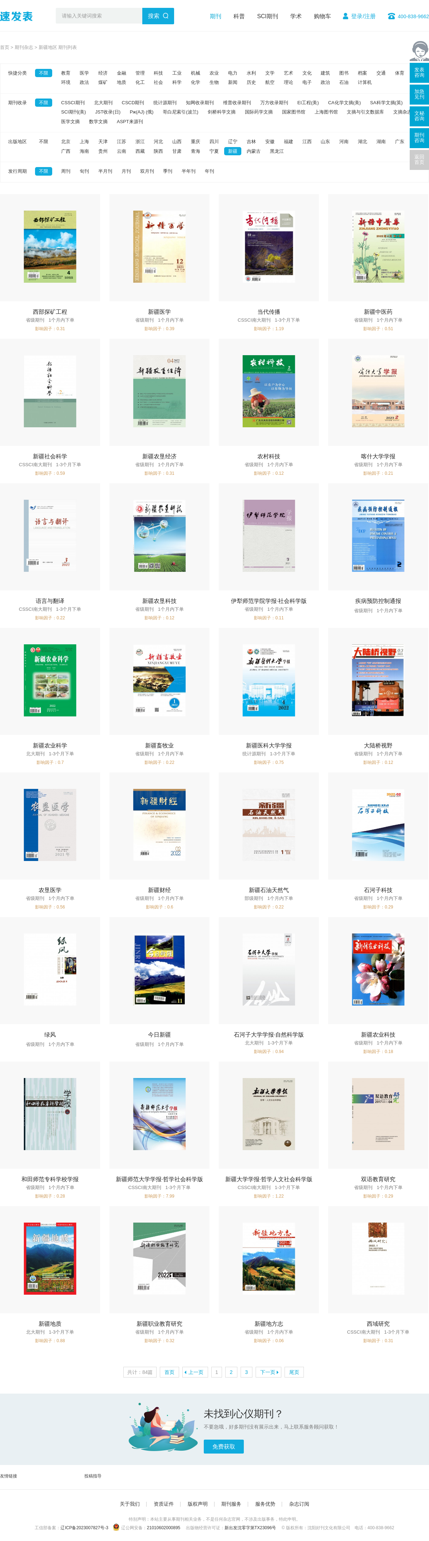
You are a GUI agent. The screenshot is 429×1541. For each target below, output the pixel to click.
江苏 (121, 141)
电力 (232, 73)
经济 (103, 73)
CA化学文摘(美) (344, 102)
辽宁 (232, 141)
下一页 (267, 1372)
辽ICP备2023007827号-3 (84, 1527)
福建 (288, 141)
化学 (195, 82)
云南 (121, 151)
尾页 (294, 1372)
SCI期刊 (267, 16)
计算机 (365, 82)
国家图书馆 (293, 112)
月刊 (126, 171)
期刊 (215, 16)
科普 (239, 16)
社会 (158, 82)
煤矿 (103, 82)
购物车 (322, 16)
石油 (344, 82)
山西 (177, 141)
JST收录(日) (107, 112)
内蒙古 (254, 151)
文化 (307, 73)
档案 (362, 73)
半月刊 (105, 171)
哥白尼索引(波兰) (180, 112)
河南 (344, 141)
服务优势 (265, 1504)
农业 (214, 73)
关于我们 (130, 1504)
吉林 (251, 141)
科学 (177, 82)
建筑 (325, 73)
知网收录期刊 (200, 102)
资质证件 (164, 1504)
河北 (158, 141)
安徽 (270, 141)
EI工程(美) (308, 102)
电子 (307, 82)
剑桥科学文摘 (222, 112)
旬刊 (84, 171)
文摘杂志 (402, 112)
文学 (270, 73)
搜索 (153, 16)
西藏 (140, 151)
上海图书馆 (326, 112)
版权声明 (198, 1504)
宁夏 (214, 151)
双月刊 (147, 171)
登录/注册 (363, 16)
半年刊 (189, 171)
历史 (251, 82)
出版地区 (17, 141)
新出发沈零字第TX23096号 (250, 1527)
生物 (214, 82)
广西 (65, 151)
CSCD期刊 (133, 102)
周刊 (65, 171)
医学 (84, 73)
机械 (195, 73)
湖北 (362, 141)
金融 (121, 73)
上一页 (195, 1372)
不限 (43, 73)
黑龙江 (277, 151)
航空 (270, 82)
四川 (214, 141)
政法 (84, 82)
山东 (325, 141)
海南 (84, 151)
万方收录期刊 (274, 102)
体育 (399, 73)
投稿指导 (93, 1476)
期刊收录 (17, 102)
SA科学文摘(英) (386, 102)
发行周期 (17, 171)
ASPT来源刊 (130, 121)
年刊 (209, 171)
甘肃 (177, 151)
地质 (121, 82)
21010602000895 (163, 1527)
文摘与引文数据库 (365, 112)
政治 (325, 82)
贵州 (103, 151)
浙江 (140, 141)
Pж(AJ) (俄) (141, 112)
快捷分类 (17, 73)
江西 (307, 141)
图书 (344, 73)
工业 (177, 73)
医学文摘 (70, 121)
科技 (158, 73)
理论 (288, 82)
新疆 (232, 151)
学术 (296, 16)
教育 (65, 73)
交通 (381, 73)
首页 (4, 47)
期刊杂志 (24, 47)
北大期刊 (103, 102)
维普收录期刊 (237, 102)
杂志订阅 (299, 1504)
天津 (103, 141)
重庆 (195, 141)
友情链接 (8, 1476)
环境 (65, 82)
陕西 (158, 151)
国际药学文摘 (259, 112)
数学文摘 (98, 121)
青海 (195, 151)
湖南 (381, 141)
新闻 (232, 82)
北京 (65, 141)
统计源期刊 (165, 102)
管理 (140, 73)
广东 (399, 141)
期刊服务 (231, 1504)
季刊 (167, 171)
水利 (251, 73)
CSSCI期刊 (73, 102)
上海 (84, 141)
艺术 (288, 73)
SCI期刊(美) (73, 112)
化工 (140, 82)
